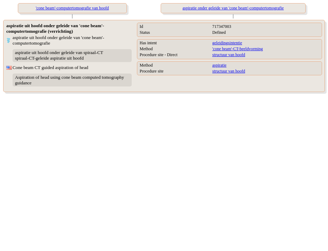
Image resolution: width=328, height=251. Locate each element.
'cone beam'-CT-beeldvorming (237, 48)
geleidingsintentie (227, 42)
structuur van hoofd (228, 54)
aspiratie (219, 65)
